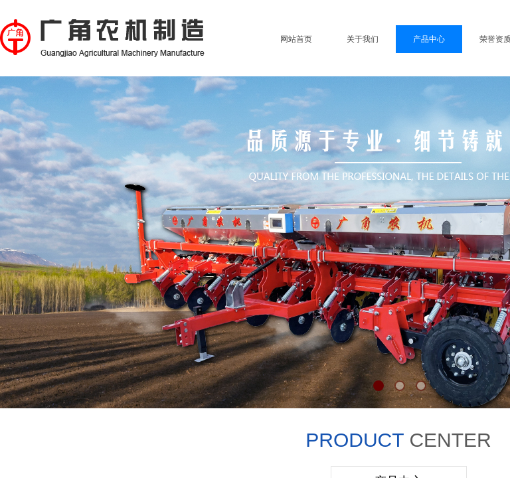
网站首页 (296, 39)
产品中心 (429, 39)
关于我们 (363, 39)
